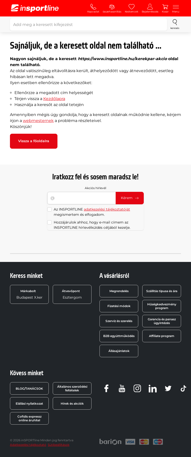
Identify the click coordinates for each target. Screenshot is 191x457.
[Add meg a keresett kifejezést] (88, 24)
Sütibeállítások (58, 445)
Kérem (130, 198)
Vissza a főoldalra (33, 141)
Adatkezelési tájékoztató (28, 445)
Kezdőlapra (54, 98)
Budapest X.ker (29, 294)
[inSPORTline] (34, 8)
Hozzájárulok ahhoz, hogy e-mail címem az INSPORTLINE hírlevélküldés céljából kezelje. (92, 225)
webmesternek (38, 120)
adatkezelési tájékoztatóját (107, 209)
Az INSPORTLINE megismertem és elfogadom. (92, 212)
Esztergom (72, 294)
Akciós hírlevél (95, 188)
